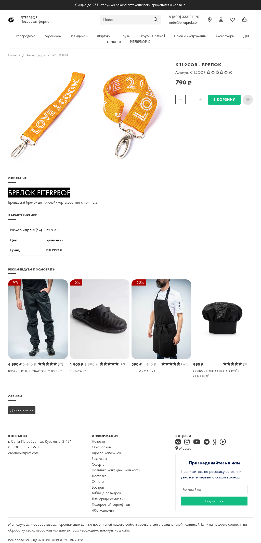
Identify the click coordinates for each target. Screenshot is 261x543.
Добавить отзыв (21, 410)
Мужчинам (53, 36)
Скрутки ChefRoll (152, 36)
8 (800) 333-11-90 (184, 16)
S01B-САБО (78, 371)
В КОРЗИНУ (224, 99)
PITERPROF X (140, 41)
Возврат (98, 487)
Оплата (98, 481)
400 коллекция (103, 510)
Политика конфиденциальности (116, 470)
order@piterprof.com (184, 22)
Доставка (99, 475)
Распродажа (25, 36)
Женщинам (79, 36)
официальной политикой (180, 524)
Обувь (124, 36)
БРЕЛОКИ (60, 55)
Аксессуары (224, 36)
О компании (101, 447)
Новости (98, 441)
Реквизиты (99, 458)
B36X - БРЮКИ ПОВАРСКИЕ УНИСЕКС (35, 371)
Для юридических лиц (108, 498)
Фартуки (103, 36)
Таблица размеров (106, 493)
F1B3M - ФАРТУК (143, 371)
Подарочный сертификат (111, 504)
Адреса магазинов (106, 452)
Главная (14, 55)
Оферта (98, 464)
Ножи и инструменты (190, 36)
